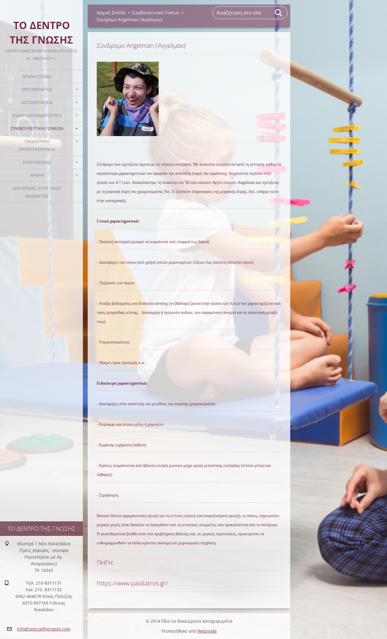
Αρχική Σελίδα (37, 76)
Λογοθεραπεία (37, 102)
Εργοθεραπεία (37, 89)
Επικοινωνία (37, 162)
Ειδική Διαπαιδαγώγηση (37, 115)
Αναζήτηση (279, 12)
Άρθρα (37, 175)
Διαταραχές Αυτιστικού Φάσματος (37, 192)
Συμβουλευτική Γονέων (37, 128)
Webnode (207, 631)
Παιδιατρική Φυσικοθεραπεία (37, 145)
